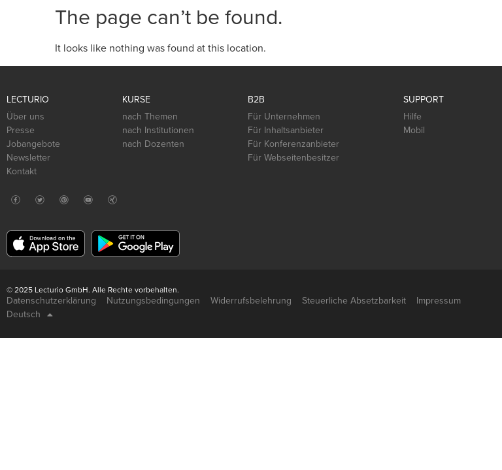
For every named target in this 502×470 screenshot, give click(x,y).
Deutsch (30, 314)
